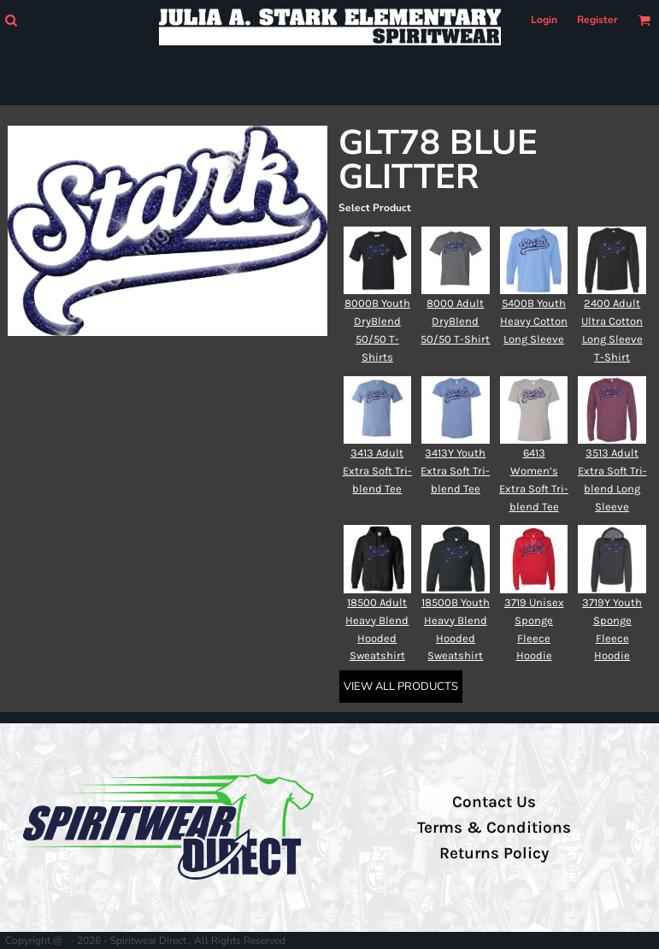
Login (544, 20)
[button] (10, 20)
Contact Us (494, 802)
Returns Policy (494, 853)
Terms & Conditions (494, 827)
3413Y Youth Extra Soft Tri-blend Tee (455, 470)
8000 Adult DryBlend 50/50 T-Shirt (455, 321)
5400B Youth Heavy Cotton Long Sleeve (534, 321)
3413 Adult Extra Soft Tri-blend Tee (377, 470)
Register (597, 20)
